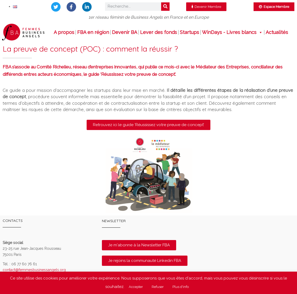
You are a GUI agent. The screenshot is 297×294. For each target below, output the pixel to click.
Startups (189, 32)
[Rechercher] (165, 6)
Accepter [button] (136, 287)
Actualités (277, 32)
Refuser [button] (158, 287)
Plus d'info (180, 287)
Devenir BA (124, 32)
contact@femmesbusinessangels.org (34, 270)
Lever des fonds (158, 32)
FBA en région (93, 32)
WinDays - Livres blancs (232, 32)
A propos (64, 32)
